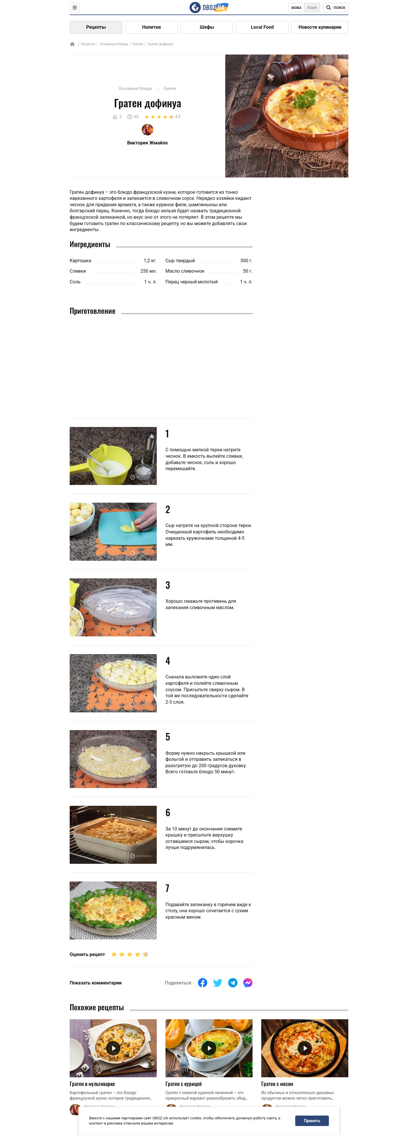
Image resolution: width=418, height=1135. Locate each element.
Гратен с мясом (277, 1083)
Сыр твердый (180, 260)
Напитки (151, 27)
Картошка (80, 260)
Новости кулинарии (319, 27)
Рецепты (96, 27)
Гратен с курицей (183, 1083)
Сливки (78, 271)
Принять (312, 1120)
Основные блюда (114, 44)
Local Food (262, 27)
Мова (296, 8)
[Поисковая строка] (335, 7)
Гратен (137, 44)
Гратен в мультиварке (92, 1083)
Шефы (207, 27)
